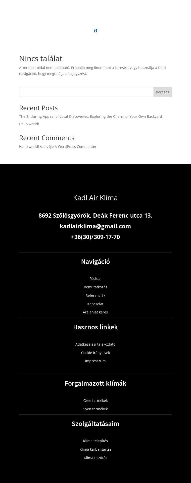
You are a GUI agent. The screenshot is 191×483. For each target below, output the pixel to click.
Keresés (162, 92)
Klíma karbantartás (95, 449)
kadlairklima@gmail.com (95, 226)
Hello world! (29, 123)
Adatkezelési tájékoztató (95, 344)
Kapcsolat (95, 304)
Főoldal (95, 278)
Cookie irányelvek (95, 352)
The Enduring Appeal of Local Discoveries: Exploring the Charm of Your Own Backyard (90, 116)
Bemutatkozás (95, 287)
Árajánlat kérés (95, 312)
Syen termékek (95, 409)
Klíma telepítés (95, 440)
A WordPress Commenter (75, 146)
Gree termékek (95, 400)
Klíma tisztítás (95, 457)
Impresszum (95, 361)
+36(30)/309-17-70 (95, 237)
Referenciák (95, 295)
